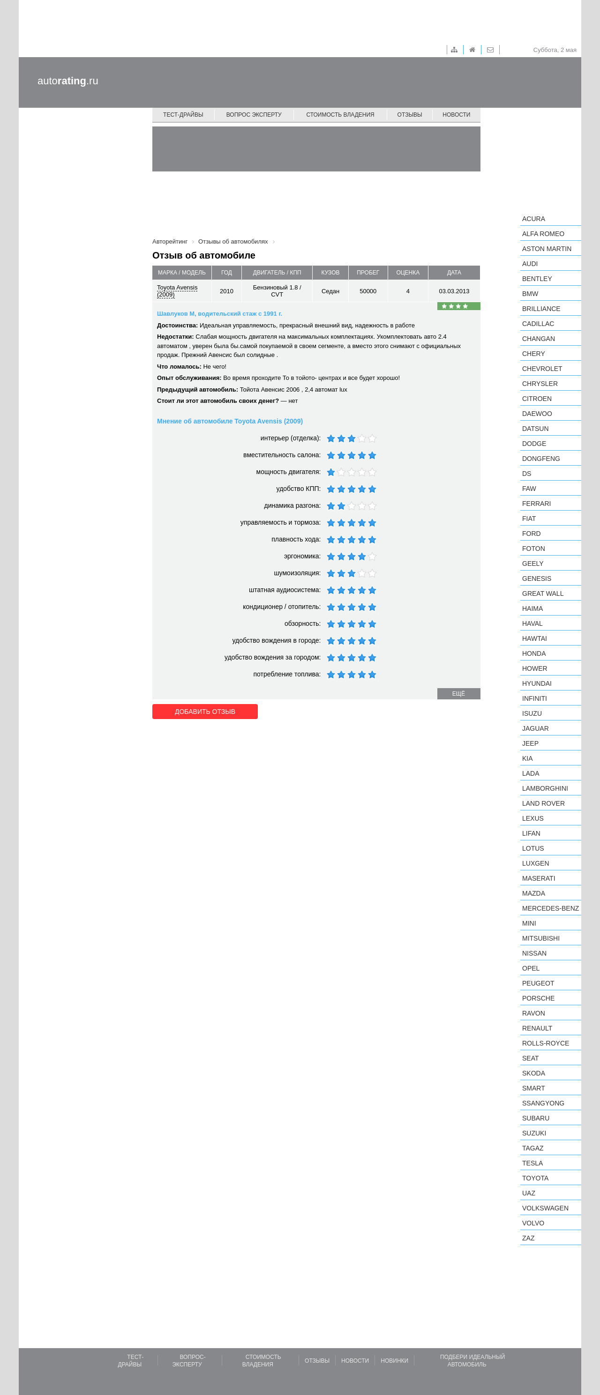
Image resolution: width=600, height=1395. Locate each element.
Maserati (538, 878)
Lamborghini (545, 788)
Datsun (535, 428)
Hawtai (534, 638)
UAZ (528, 1193)
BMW (530, 293)
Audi (530, 263)
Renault (537, 1028)
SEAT (530, 1058)
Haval (532, 623)
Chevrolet (542, 368)
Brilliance (541, 308)
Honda (534, 653)
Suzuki (534, 1133)
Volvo (533, 1223)
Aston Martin (546, 248)
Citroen (537, 398)
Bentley (537, 278)
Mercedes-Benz (550, 908)
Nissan (534, 953)
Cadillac (538, 323)
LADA (531, 773)
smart (533, 1088)
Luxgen (535, 863)
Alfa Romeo (543, 233)
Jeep (530, 743)
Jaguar (535, 728)
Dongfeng (541, 458)
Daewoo (537, 413)
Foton (533, 548)
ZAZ (528, 1238)
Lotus (533, 848)
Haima (532, 608)
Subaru (535, 1118)
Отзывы (410, 114)
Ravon (533, 1013)
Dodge (534, 443)
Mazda (533, 893)
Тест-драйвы (183, 114)
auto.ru (68, 81)
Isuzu (532, 713)
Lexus (533, 818)
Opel (531, 968)
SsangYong (543, 1103)
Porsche (538, 998)
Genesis (536, 578)
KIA (527, 758)
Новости (456, 114)
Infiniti (534, 698)
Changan (538, 338)
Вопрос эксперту (254, 114)
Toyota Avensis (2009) (177, 291)
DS (526, 473)
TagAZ (533, 1148)
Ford (531, 533)
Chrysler (540, 383)
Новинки (394, 1361)
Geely (533, 563)
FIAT (529, 518)
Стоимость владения (340, 114)
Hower (535, 668)
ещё (458, 693)
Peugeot (538, 983)
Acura (533, 219)
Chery (533, 353)
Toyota (535, 1178)
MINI (529, 923)
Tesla (532, 1163)
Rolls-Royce (545, 1043)
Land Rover (543, 803)
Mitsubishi (541, 938)
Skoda (533, 1073)
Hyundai (537, 683)
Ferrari (536, 503)
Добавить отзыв (205, 711)
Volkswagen (545, 1208)
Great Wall (542, 593)
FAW (529, 488)
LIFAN (531, 833)
